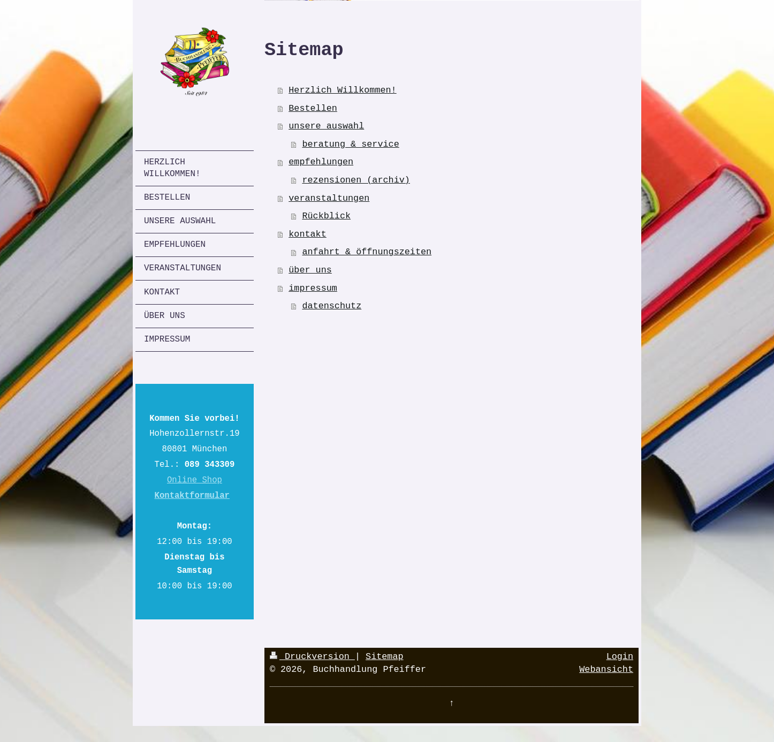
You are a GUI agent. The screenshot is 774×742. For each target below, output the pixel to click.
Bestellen (313, 108)
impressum (313, 288)
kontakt (308, 234)
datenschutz (331, 306)
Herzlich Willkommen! (342, 90)
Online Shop (194, 480)
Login (619, 657)
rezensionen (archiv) (355, 180)
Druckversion (312, 657)
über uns (310, 270)
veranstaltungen (329, 198)
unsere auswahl (326, 126)
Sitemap (385, 657)
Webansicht (606, 669)
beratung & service (350, 144)
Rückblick (326, 216)
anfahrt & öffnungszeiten (366, 252)
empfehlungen (321, 162)
